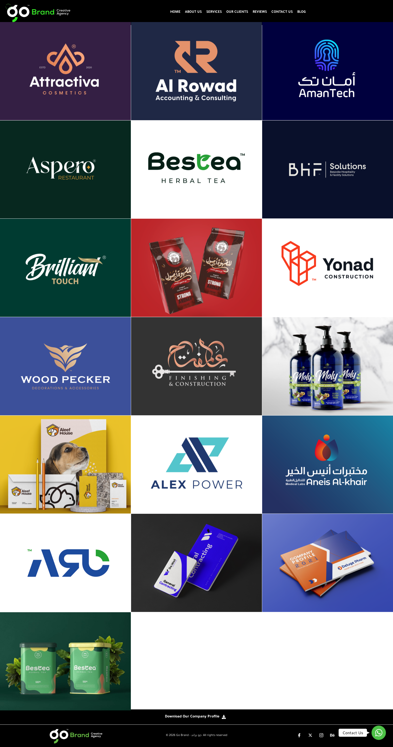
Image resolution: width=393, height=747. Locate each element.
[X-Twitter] (310, 736)
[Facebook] (299, 736)
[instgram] (321, 736)
